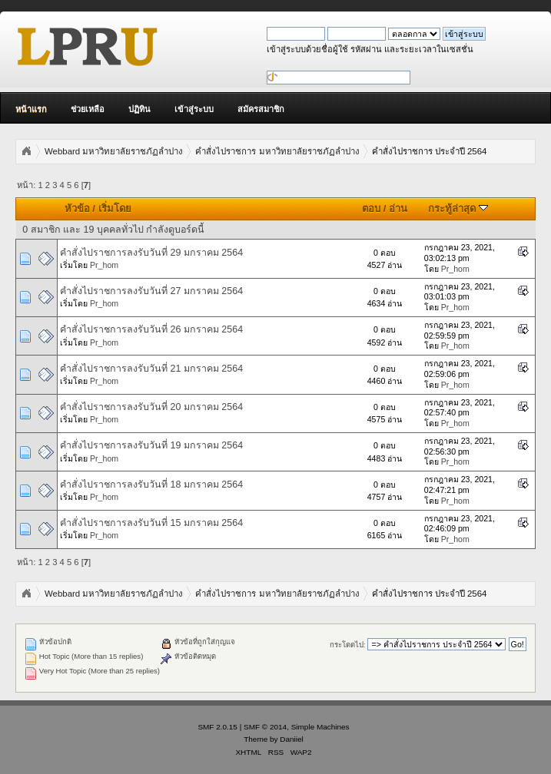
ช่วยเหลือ (88, 109)
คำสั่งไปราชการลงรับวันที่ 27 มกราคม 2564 (151, 291)
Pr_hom (104, 265)
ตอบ (371, 208)
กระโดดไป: (348, 644)
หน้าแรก (31, 109)
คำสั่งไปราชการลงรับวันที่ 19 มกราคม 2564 (151, 445)
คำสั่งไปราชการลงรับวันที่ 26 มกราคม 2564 (151, 329)
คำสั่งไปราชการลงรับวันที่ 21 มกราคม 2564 (151, 368)
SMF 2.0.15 (217, 727)
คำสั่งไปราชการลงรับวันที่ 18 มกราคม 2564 (151, 484)
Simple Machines (320, 727)
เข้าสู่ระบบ (194, 109)
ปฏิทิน (139, 109)
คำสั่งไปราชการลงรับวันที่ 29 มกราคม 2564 (151, 252)
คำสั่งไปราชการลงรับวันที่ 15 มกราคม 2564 (151, 523)
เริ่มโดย (114, 208)
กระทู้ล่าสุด (458, 208)
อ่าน (398, 208)
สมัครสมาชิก (260, 109)
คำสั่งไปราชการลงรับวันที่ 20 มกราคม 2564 (151, 407)
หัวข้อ (77, 208)
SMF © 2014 (265, 727)
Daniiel (291, 739)
